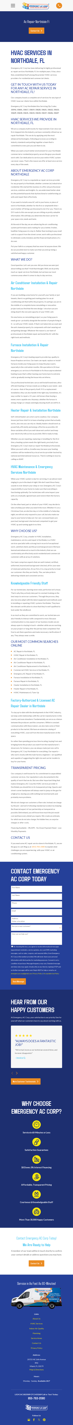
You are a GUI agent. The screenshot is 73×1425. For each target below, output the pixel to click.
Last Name (16, 895)
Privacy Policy (37, 974)
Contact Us (36, 30)
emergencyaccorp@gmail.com (21, 974)
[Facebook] (34, 1419)
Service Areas (36, 1338)
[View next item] (16, 1073)
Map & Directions (36, 1369)
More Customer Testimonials (26, 1081)
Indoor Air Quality (36, 1328)
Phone (14, 903)
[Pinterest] (44, 1419)
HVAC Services (36, 1323)
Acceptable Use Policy (51, 974)
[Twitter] (39, 1419)
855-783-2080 (36, 1398)
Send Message (18, 981)
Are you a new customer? (21, 926)
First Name (16, 887)
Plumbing (36, 1333)
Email (14, 911)
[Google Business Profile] (29, 1419)
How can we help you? (20, 934)
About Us (36, 1318)
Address (15, 918)
